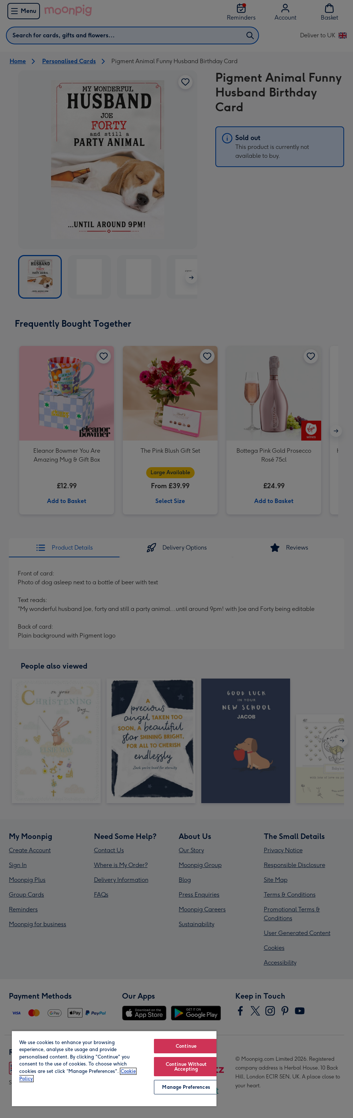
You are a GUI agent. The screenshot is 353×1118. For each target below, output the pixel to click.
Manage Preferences (186, 1087)
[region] (114, 1068)
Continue (186, 1046)
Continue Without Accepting (186, 1066)
